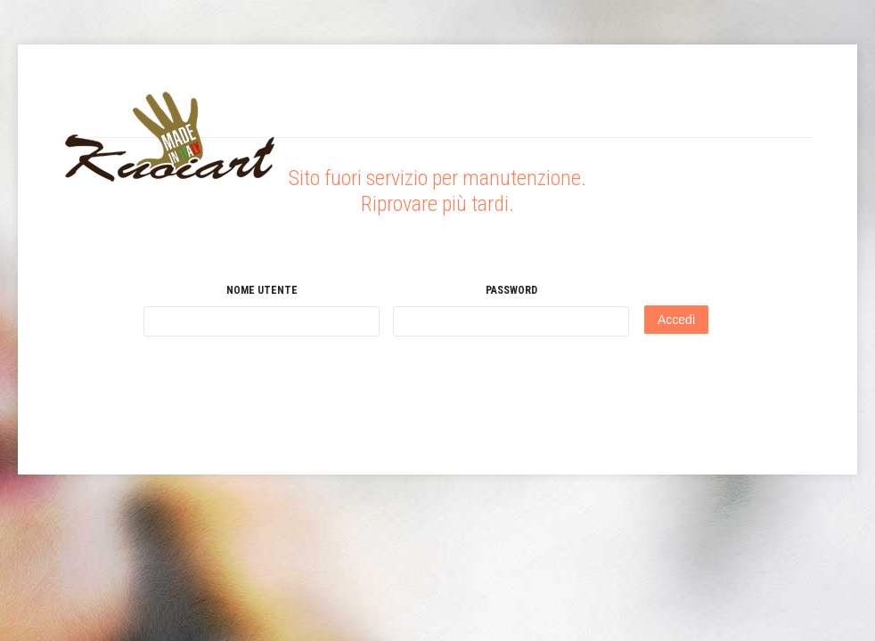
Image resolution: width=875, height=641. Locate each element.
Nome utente (262, 290)
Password (511, 290)
